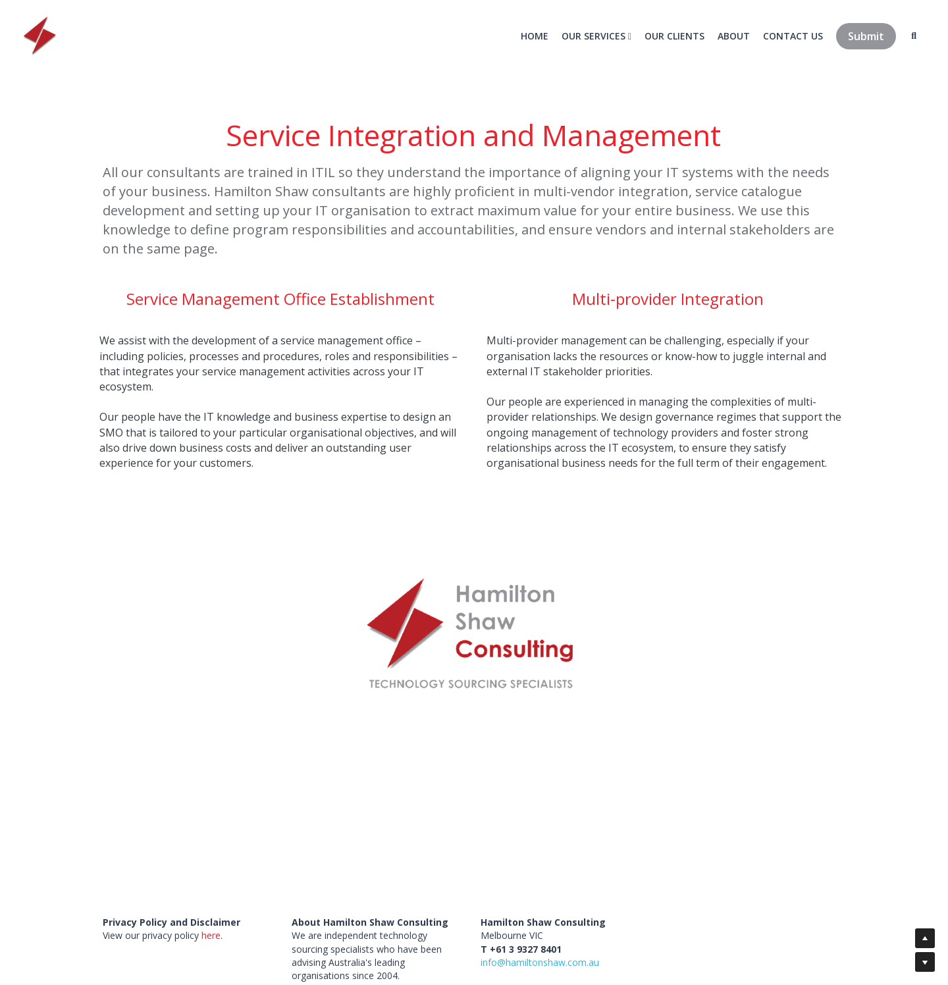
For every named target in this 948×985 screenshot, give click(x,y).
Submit (865, 36)
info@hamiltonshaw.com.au (540, 962)
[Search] (913, 36)
